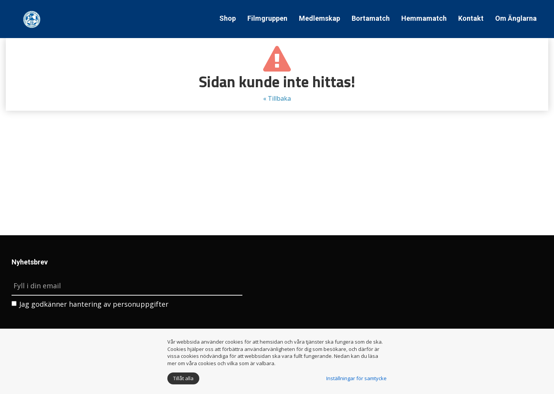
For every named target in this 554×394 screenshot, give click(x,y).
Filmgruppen (267, 18)
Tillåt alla (183, 378)
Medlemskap (319, 18)
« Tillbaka (277, 98)
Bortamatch (371, 18)
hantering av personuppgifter (119, 304)
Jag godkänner (90, 304)
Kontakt (471, 18)
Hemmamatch (424, 18)
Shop (227, 18)
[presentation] (70, 328)
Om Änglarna (516, 18)
